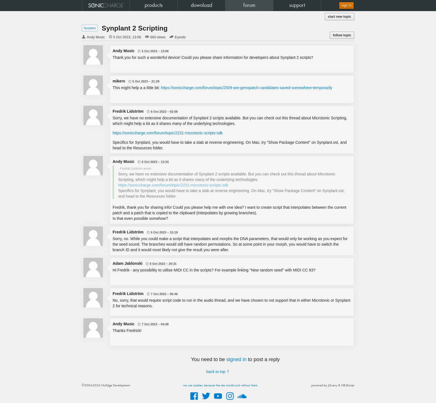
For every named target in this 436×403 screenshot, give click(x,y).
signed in (236, 359)
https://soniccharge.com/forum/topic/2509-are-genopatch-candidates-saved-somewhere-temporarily (246, 87)
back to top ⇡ (218, 371)
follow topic (342, 35)
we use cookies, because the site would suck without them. (220, 385)
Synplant (90, 28)
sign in (346, 5)
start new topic (339, 17)
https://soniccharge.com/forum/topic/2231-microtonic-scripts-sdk (168, 133)
